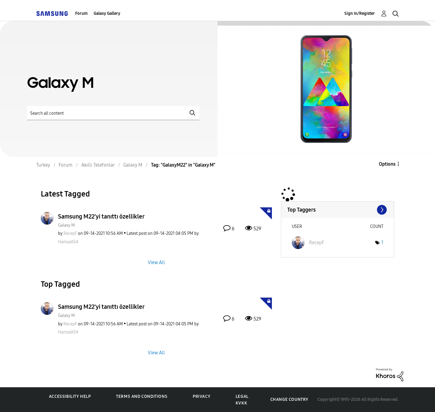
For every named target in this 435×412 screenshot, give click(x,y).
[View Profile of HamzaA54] (68, 241)
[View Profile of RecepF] (70, 233)
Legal (242, 396)
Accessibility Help (70, 396)
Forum (81, 13)
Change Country (289, 399)
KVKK (241, 403)
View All (156, 262)
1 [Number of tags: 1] (382, 242)
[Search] (113, 113)
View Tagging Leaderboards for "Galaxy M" (337, 210)
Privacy (201, 396)
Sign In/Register (359, 13)
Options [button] (387, 164)
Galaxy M (66, 225)
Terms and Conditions (141, 396)
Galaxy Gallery (107, 13)
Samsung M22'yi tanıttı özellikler (101, 216)
